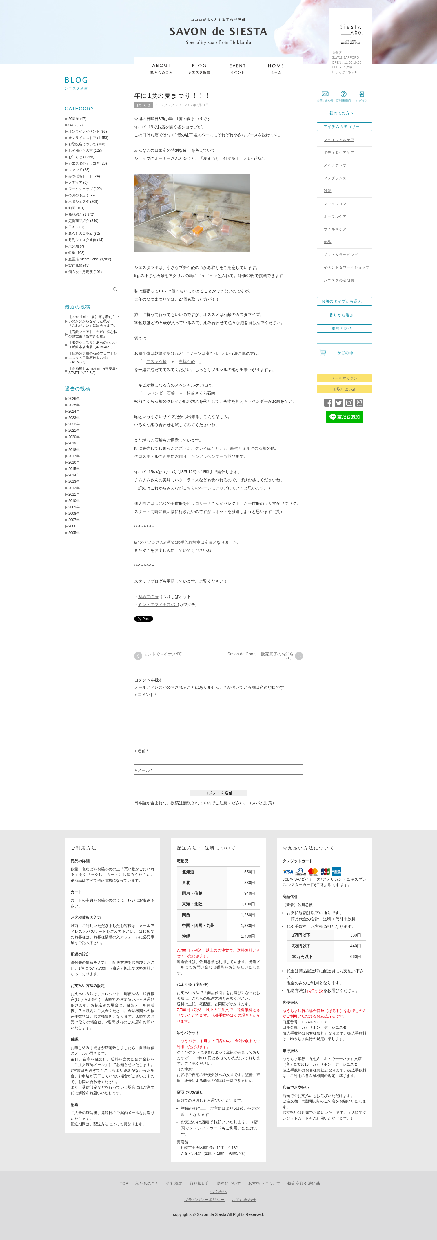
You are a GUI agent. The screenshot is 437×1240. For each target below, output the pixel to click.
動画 (71, 208)
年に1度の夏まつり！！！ (172, 95)
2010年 (74, 501)
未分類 (73, 246)
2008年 (74, 513)
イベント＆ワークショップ (346, 267)
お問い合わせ (244, 1199)
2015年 (74, 469)
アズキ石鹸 (156, 361)
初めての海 (148, 596)
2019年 (74, 443)
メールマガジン (344, 378)
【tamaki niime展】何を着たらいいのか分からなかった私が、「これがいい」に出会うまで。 (93, 321)
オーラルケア (335, 216)
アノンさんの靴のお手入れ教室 (172, 542)
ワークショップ (80, 189)
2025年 (74, 405)
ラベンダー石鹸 (160, 393)
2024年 (74, 411)
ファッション (335, 204)
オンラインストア (82, 138)
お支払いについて (264, 1183)
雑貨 (327, 191)
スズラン (183, 448)
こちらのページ (197, 488)
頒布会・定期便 (80, 272)
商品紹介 (75, 214)
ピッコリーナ (199, 503)
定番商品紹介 (78, 221)
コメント (147, 695)
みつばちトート (80, 176)
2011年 (74, 494)
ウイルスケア (335, 229)
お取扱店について (82, 144)
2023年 (74, 418)
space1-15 (143, 126)
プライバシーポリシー (204, 1199)
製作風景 (75, 265)
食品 (327, 242)
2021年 (74, 431)
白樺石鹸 (187, 361)
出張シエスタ (78, 202)
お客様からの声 (80, 151)
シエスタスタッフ (167, 105)
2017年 (74, 456)
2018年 (74, 450)
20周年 (73, 119)
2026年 (74, 399)
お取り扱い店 (344, 389)
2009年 (74, 507)
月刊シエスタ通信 (82, 240)
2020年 (74, 437)
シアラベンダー (209, 456)
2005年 (74, 533)
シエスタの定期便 (339, 280)
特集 (71, 253)
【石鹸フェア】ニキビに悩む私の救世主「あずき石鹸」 (92, 334)
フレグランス (335, 178)
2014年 (74, 475)
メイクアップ (335, 165)
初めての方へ (341, 113)
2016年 (74, 462)
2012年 (74, 488)
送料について (229, 1183)
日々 (71, 227)
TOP (124, 1183)
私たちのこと (147, 1183)
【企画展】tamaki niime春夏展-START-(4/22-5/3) (92, 370)
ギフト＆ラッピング (341, 255)
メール (145, 770)
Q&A (72, 125)
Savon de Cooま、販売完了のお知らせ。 (260, 656)
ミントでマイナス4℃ (158, 604)
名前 (143, 751)
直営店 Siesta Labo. (83, 259)
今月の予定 (77, 195)
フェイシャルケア (339, 140)
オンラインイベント (84, 131)
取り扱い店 (200, 1183)
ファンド (75, 170)
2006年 (74, 526)
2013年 (74, 482)
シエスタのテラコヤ (84, 163)
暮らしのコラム (80, 234)
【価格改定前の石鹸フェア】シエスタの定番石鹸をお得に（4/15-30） (92, 357)
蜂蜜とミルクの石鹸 (248, 448)
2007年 (74, 520)
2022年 (74, 424)
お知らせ (143, 105)
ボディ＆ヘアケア (339, 153)
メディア (75, 182)
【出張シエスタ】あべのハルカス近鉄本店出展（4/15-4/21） (92, 345)
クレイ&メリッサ (210, 448)
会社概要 (174, 1183)
